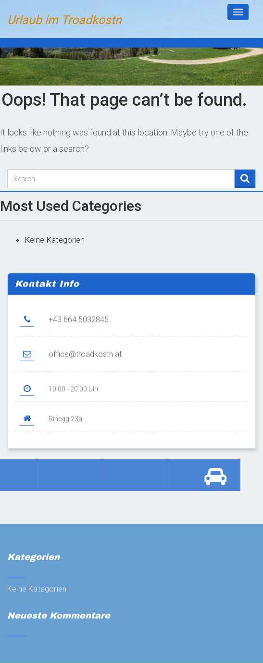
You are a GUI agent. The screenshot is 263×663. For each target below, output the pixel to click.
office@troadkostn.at (85, 359)
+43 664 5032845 (79, 325)
